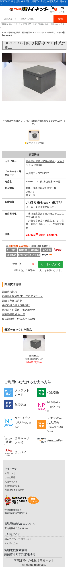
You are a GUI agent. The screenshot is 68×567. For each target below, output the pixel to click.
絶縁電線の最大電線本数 (16, 305)
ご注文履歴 (10, 477)
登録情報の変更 (12, 486)
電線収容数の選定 (12, 300)
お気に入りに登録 (35, 143)
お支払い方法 (11, 543)
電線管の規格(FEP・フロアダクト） (22, 296)
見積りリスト (11, 481)
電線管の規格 (9, 291)
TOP (4, 32)
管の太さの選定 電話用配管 (18, 309)
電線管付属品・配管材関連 (20, 32)
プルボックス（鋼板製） (45, 32)
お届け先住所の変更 (14, 490)
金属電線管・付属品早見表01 (18, 318)
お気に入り (10, 473)
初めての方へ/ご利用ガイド (18, 539)
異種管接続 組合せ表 (13, 314)
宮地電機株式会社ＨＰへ (16, 528)
